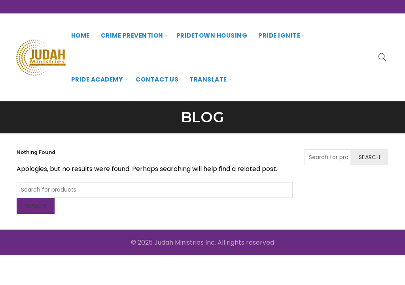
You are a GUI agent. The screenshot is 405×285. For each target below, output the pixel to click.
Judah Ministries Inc (184, 242)
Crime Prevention (132, 35)
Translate (208, 79)
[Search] (382, 57)
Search (35, 206)
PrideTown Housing (212, 35)
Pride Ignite (279, 35)
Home (80, 35)
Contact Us (157, 79)
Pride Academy (97, 79)
